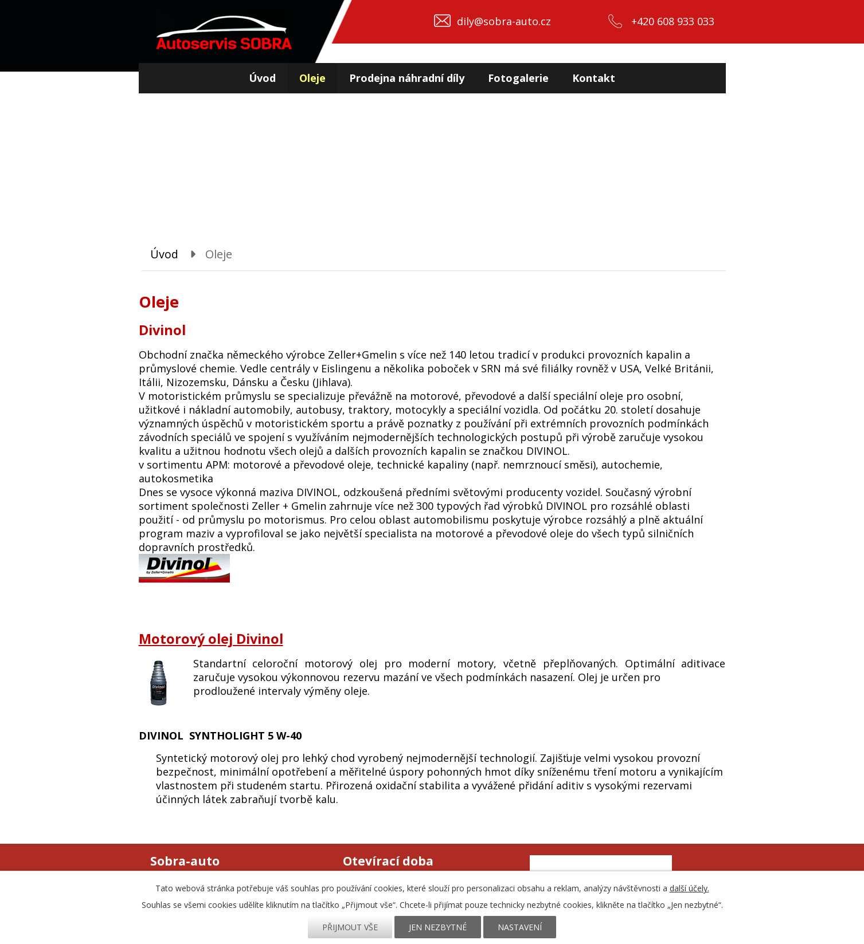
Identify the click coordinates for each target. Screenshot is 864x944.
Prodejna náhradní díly (406, 78)
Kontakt (593, 78)
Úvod (262, 78)
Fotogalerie (518, 78)
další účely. (689, 888)
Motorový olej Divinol (211, 639)
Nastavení (520, 927)
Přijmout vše (350, 927)
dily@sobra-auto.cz (504, 21)
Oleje (312, 78)
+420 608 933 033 (672, 21)
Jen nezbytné (438, 927)
